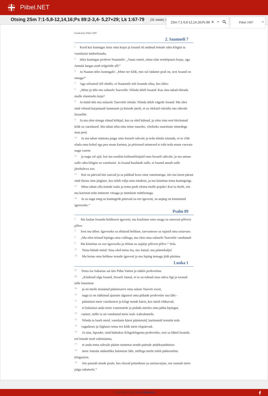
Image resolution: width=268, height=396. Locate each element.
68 (76, 276)
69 (76, 288)
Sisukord (52, 22)
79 (76, 362)
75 (76, 325)
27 (76, 249)
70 (76, 294)
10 (76, 137)
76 (76, 331)
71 (76, 301)
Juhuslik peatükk (78, 22)
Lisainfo (156, 22)
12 (76, 174)
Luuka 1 (181, 263)
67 (76, 270)
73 (76, 313)
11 (76, 155)
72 (76, 307)
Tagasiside (135, 22)
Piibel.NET (34, 7)
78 (76, 350)
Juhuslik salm (109, 22)
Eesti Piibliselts (145, 392)
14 (76, 186)
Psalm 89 (180, 211)
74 (76, 319)
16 (76, 198)
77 (76, 344)
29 (76, 255)
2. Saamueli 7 (176, 39)
